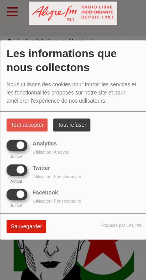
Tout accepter (27, 125)
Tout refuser (72, 125)
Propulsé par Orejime (121, 225)
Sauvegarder (26, 227)
